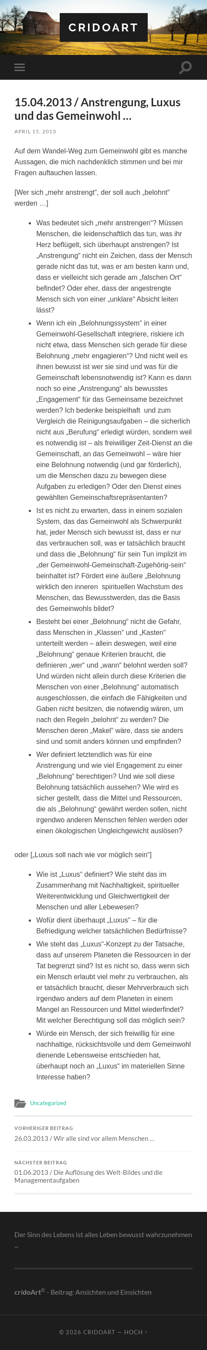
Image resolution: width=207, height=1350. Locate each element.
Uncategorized (48, 1102)
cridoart (103, 27)
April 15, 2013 (35, 131)
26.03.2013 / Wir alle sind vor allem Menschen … (103, 1134)
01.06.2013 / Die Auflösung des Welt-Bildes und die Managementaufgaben (103, 1172)
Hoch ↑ (136, 1332)
